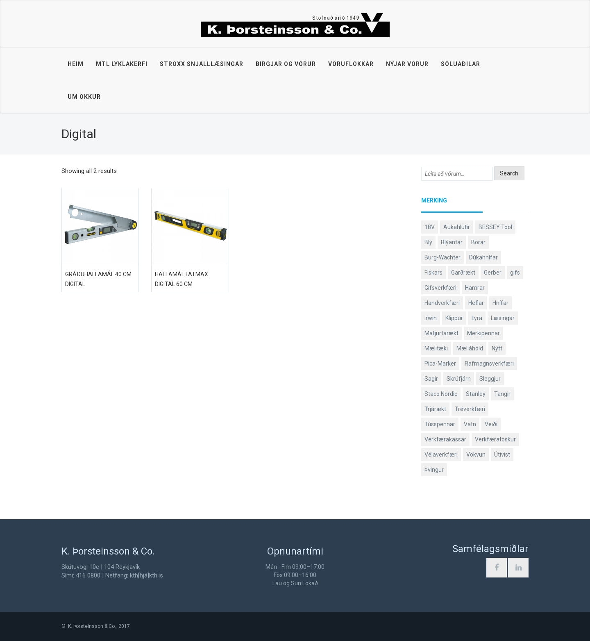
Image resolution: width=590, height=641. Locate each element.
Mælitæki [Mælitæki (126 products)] (436, 348)
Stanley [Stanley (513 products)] (476, 394)
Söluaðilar (460, 64)
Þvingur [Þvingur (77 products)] (434, 469)
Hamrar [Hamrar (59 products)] (475, 287)
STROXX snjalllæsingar (201, 64)
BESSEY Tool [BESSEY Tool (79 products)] (495, 227)
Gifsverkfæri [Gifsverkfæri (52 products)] (440, 287)
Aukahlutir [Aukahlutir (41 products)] (456, 227)
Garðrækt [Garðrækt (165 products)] (463, 272)
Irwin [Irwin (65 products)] (430, 318)
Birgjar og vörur (286, 64)
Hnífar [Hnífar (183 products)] (500, 303)
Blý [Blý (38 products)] (428, 242)
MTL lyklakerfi (122, 64)
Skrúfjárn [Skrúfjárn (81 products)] (459, 378)
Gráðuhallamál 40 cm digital (98, 279)
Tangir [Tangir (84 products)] (502, 394)
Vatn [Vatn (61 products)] (470, 424)
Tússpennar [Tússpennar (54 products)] (439, 424)
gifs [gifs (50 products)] (515, 272)
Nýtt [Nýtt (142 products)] (497, 348)
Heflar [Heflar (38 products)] (476, 303)
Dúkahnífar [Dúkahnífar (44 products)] (483, 257)
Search (509, 173)
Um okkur (84, 96)
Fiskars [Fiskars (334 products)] (433, 272)
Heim (76, 64)
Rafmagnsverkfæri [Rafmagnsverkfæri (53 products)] (489, 363)
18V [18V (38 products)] (429, 227)
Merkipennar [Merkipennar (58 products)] (483, 333)
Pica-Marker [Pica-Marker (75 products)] (440, 363)
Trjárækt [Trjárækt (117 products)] (435, 409)
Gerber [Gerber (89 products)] (493, 272)
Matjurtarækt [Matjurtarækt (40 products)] (441, 333)
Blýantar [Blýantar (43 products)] (452, 242)
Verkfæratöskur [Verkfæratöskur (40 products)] (495, 439)
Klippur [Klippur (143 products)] (454, 318)
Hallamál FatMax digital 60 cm (181, 279)
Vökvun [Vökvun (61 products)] (476, 454)
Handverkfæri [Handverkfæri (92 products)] (442, 303)
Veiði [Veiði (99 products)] (491, 424)
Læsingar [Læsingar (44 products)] (503, 318)
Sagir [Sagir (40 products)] (431, 378)
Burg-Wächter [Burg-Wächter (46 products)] (442, 257)
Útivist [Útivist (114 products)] (502, 454)
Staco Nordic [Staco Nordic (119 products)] (440, 394)
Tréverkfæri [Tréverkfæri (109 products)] (470, 409)
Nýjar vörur (407, 64)
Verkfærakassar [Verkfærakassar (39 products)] (445, 439)
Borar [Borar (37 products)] (478, 242)
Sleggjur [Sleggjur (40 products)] (490, 378)
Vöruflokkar (351, 64)
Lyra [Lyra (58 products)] (477, 318)
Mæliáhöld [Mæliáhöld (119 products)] (469, 348)
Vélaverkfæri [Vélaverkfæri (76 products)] (441, 454)
